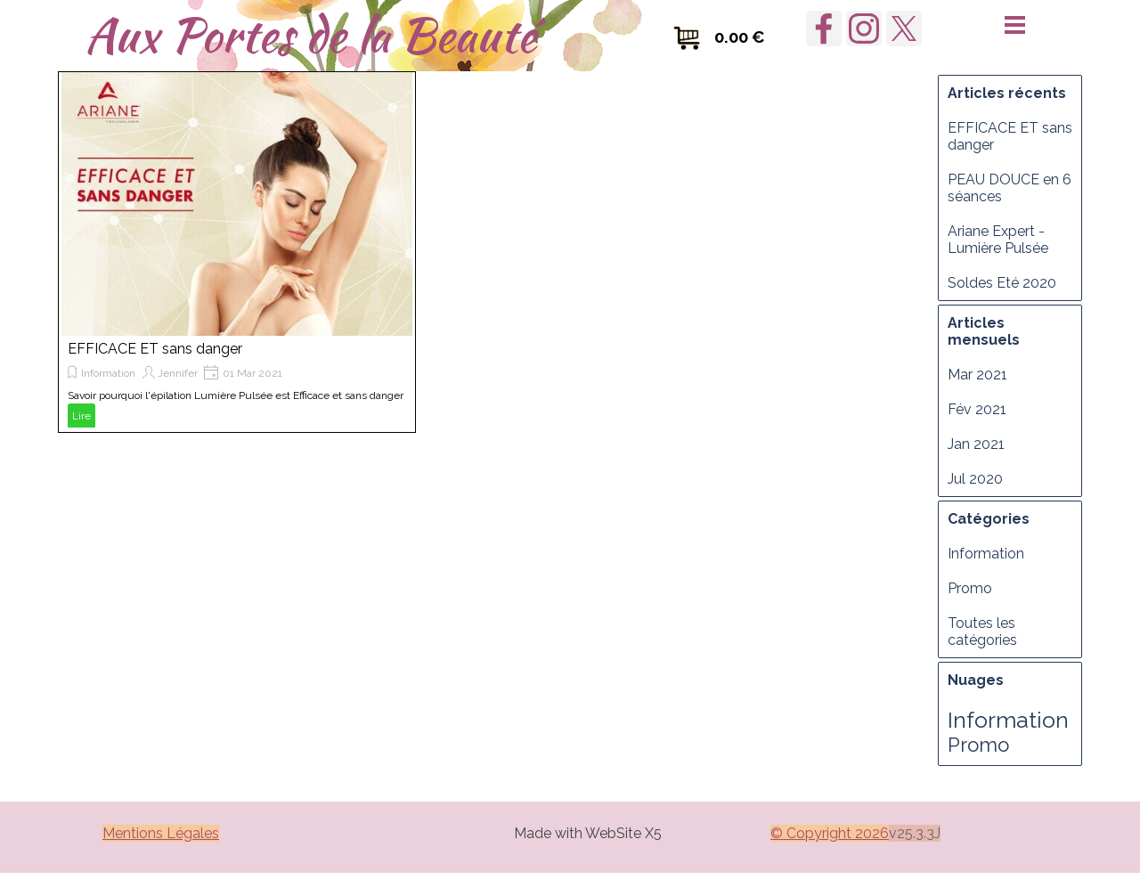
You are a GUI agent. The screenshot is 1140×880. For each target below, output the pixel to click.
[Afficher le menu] (1014, 24)
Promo (970, 588)
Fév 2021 (977, 409)
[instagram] (864, 28)
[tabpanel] (588, 831)
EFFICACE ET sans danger (155, 348)
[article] (237, 252)
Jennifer (178, 373)
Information (108, 373)
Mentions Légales (160, 833)
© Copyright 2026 (829, 833)
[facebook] (824, 28)
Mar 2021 (977, 374)
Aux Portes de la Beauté (310, 34)
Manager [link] (156, 863)
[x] (904, 28)
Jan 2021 (976, 444)
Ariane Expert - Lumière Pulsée (998, 240)
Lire (81, 416)
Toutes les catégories (982, 631)
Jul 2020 (975, 478)
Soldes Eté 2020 (1002, 282)
